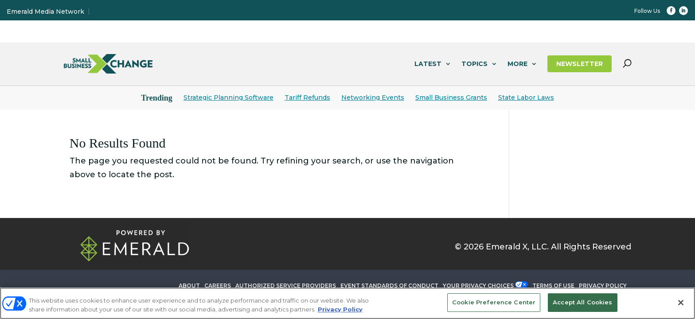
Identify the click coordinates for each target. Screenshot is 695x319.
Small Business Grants (451, 97)
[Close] (681, 302)
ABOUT (189, 285)
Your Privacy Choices (478, 285)
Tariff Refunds (307, 97)
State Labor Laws (526, 97)
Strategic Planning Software (228, 97)
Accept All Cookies (582, 302)
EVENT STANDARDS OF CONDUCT (389, 285)
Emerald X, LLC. (517, 247)
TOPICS (474, 64)
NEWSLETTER (579, 64)
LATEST (427, 64)
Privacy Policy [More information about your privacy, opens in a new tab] (340, 309)
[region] (347, 303)
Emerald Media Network (45, 11)
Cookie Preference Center (493, 302)
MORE (517, 64)
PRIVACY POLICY (603, 285)
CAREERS (217, 285)
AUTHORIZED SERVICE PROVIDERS (285, 285)
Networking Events (372, 97)
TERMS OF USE (553, 285)
